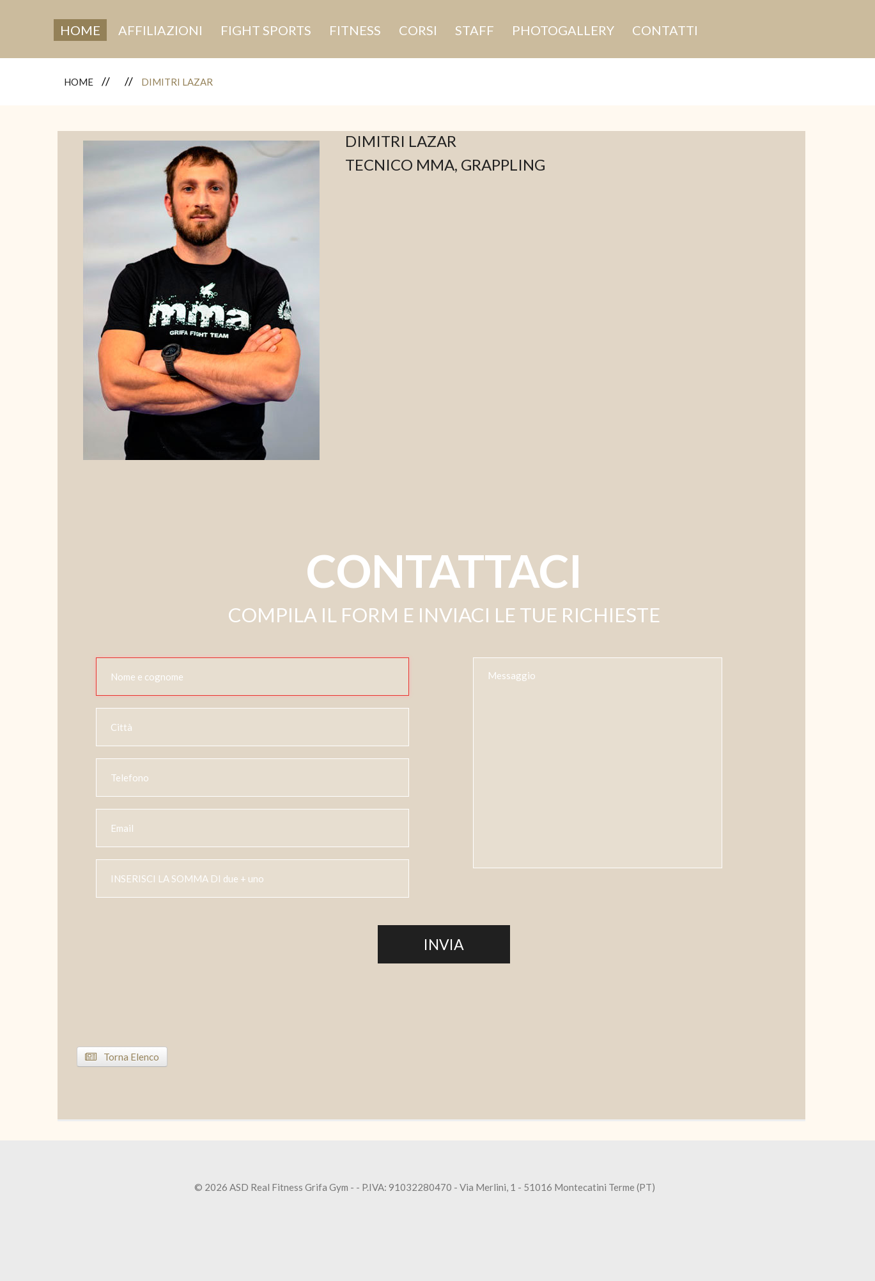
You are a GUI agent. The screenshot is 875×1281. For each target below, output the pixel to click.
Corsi (418, 30)
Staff (474, 30)
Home (80, 30)
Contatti (665, 30)
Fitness (355, 30)
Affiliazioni (160, 30)
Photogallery (563, 30)
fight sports (266, 30)
